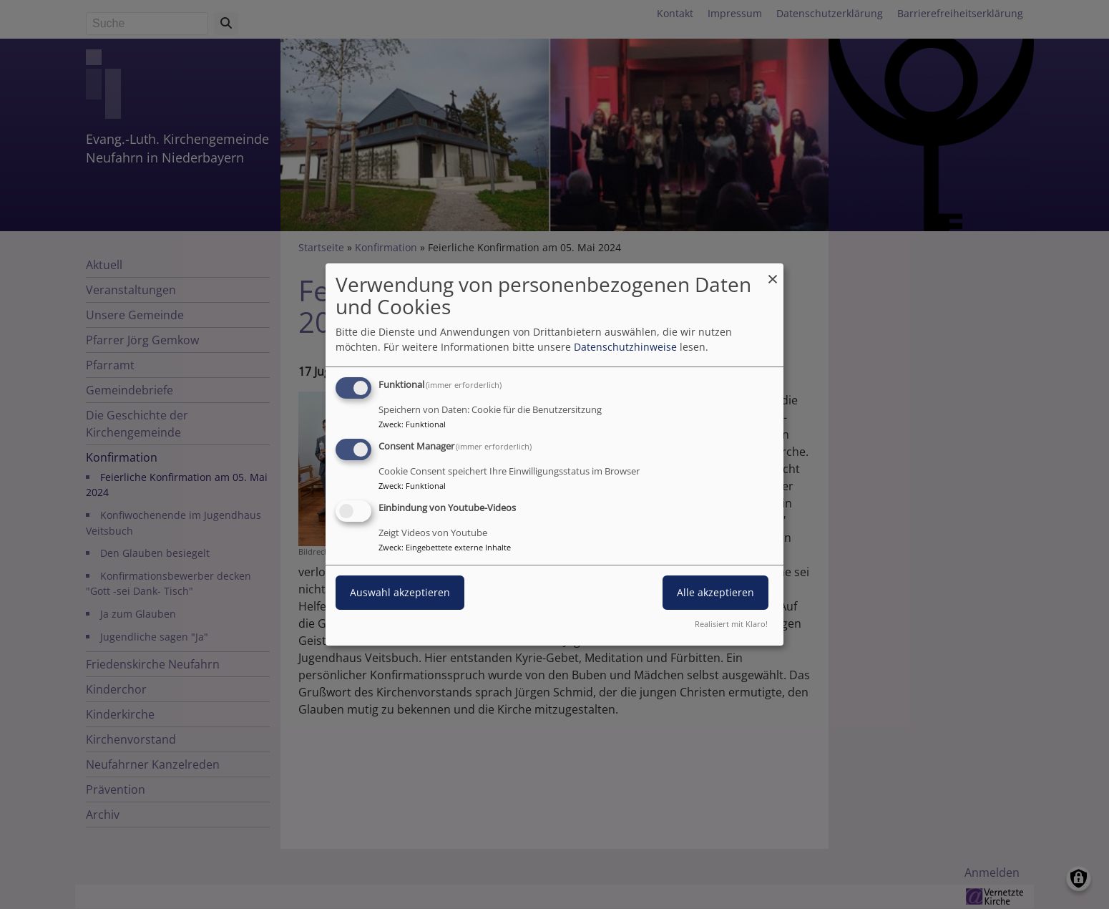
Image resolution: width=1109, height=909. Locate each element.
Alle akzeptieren (715, 592)
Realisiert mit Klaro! (731, 623)
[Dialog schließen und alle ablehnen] (772, 272)
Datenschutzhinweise (625, 347)
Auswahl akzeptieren (400, 592)
